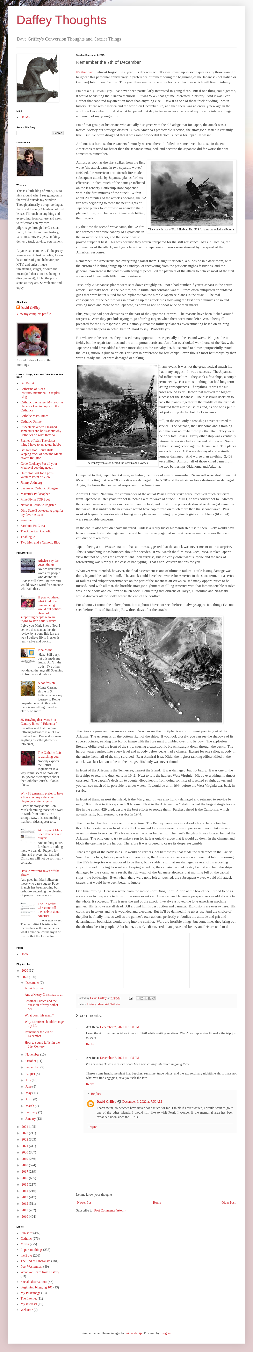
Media (25, 1244)
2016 (25, 1178)
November (33, 1054)
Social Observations (34, 1281)
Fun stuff (26, 1233)
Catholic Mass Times (34, 416)
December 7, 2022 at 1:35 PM (119, 1057)
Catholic (26, 1238)
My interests (29, 1304)
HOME (25, 117)
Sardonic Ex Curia (33, 525)
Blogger (165, 1333)
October (31, 1061)
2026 (25, 970)
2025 (25, 977)
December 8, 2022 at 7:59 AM (142, 1101)
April (29, 1099)
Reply (90, 1044)
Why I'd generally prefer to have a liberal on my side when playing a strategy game (42, 797)
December (33, 982)
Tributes (115, 1004)
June (29, 1086)
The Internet (29, 1298)
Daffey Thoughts (61, 20)
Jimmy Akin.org (31, 482)
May (29, 1093)
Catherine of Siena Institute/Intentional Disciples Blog (40, 392)
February (32, 1112)
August (31, 1074)
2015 (25, 1184)
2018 (25, 1165)
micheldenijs (133, 1333)
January (31, 1118)
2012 (25, 1203)
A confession (46, 683)
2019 (25, 1158)
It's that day (84, 72)
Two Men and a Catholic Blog (40, 542)
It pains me (45, 650)
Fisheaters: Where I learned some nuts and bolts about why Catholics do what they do (41, 431)
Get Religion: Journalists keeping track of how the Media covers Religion (42, 454)
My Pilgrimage (30, 1293)
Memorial (103, 1004)
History (91, 1004)
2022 (25, 1139)
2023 (25, 1133)
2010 (25, 1216)
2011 (25, 1210)
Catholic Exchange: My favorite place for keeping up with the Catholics (42, 406)
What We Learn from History (40, 1272)
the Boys (26, 1255)
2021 (25, 1146)
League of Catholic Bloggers (39, 488)
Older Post (229, 1202)
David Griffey (106, 1101)
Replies (96, 1093)
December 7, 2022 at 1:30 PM (119, 1027)
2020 (25, 1152)
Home (157, 1202)
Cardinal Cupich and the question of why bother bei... (41, 1005)
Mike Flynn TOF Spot (35, 499)
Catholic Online (31, 421)
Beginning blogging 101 (37, 1287)
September (33, 1067)
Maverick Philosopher (35, 494)
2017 (25, 1171)
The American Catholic (36, 531)
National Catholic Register (38, 505)
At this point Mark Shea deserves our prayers (50, 834)
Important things (31, 1249)
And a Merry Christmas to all (44, 994)
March (30, 1106)
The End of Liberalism (35, 1261)
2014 (25, 1191)
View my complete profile (33, 314)
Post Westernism (31, 1266)
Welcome (27, 1309)
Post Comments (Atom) (109, 1210)
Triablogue (28, 537)
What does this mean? (39, 1015)
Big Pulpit (27, 383)
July (29, 1080)
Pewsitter (27, 520)
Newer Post (84, 1202)
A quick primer (35, 988)
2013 (25, 1197)
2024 (25, 1126)
